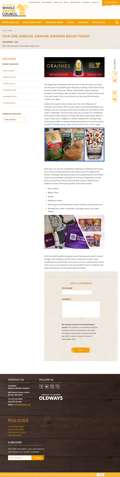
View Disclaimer (14, 435)
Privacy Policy (89, 474)
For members (110, 2)
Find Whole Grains (54, 22)
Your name (67, 288)
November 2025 (9, 96)
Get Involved (99, 22)
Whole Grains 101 (10, 22)
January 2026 (8, 84)
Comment (67, 299)
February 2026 (8, 77)
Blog (65, 2)
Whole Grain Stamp (32, 22)
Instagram (52, 387)
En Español (46, 2)
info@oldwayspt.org (22, 405)
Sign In (94, 2)
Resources (83, 22)
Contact (85, 2)
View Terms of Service (17, 432)
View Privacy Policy (16, 426)
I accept (100, 475)
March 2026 (7, 71)
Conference (33, 2)
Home (4, 30)
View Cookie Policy (16, 429)
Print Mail (114, 99)
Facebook (114, 74)
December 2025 (8, 90)
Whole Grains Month (87, 124)
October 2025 (8, 103)
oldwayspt (51, 396)
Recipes (70, 22)
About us (57, 2)
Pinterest (58, 387)
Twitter (114, 80)
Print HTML (114, 93)
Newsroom (74, 2)
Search (117, 22)
